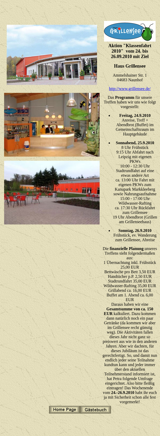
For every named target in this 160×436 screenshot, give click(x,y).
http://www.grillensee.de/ (130, 88)
